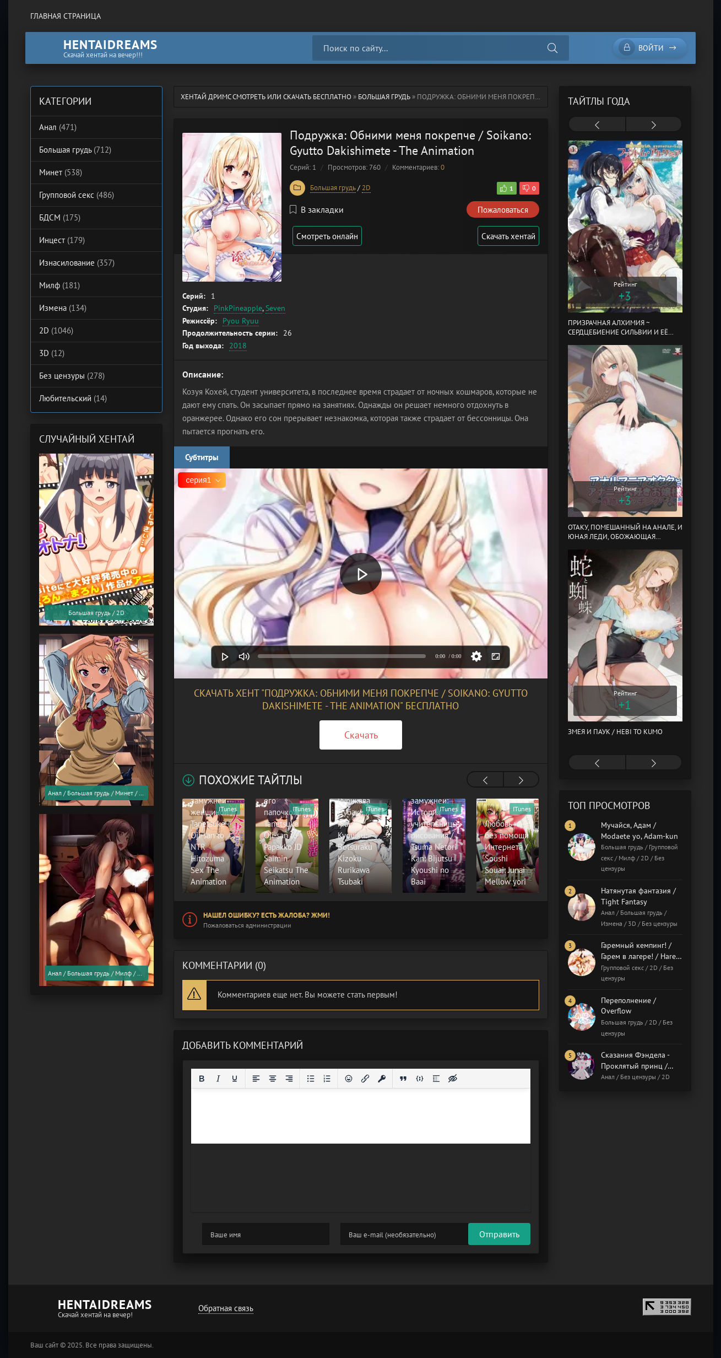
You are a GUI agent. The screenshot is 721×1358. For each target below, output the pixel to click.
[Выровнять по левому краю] (256, 1078)
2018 (238, 346)
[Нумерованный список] (327, 1078)
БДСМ (59, 217)
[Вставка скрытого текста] (452, 1078)
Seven (275, 308)
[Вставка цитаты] (403, 1078)
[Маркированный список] (310, 1078)
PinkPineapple (238, 308)
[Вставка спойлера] (436, 1078)
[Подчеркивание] (234, 1078)
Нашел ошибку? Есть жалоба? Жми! (266, 915)
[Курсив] (218, 1078)
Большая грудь (384, 96)
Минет (60, 172)
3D (51, 353)
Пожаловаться (503, 209)
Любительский (73, 398)
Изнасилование (77, 262)
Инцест (62, 240)
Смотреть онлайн (332, 236)
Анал (58, 127)
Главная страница (65, 16)
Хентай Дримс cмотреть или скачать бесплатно (266, 96)
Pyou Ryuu (241, 321)
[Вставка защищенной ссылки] (381, 1078)
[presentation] (485, 780)
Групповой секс (76, 195)
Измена (62, 308)
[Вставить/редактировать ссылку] (365, 1078)
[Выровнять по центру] (272, 1078)
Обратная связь (223, 1308)
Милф (59, 285)
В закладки (317, 209)
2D (366, 187)
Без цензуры (72, 375)
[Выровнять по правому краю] (289, 1078)
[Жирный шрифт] (201, 1078)
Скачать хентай (506, 236)
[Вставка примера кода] (419, 1078)
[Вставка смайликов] (348, 1078)
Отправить (222, 1234)
